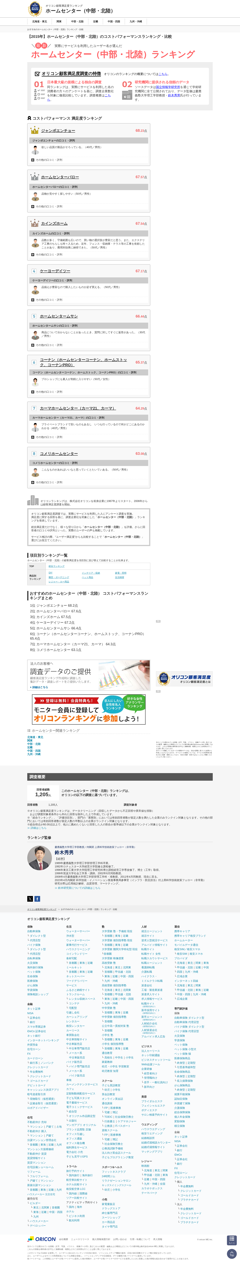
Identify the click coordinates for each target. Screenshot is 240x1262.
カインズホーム (54, 223)
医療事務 (115, 1107)
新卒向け (149, 1086)
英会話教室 (108, 1094)
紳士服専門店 (110, 1212)
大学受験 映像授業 (113, 958)
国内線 (73, 1193)
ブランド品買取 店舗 (78, 1129)
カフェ (70, 1088)
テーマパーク (149, 1192)
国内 (71, 1206)
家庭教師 (107, 1061)
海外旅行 (87, 1175)
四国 (179, 971)
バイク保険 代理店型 (186, 1031)
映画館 (145, 1165)
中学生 (119, 1057)
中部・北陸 (34, 743)
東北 (36, 1207)
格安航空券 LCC (76, 1188)
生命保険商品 (182, 1071)
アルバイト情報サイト (154, 944)
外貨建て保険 (182, 1103)
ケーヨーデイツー (55, 271)
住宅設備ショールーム (40, 1167)
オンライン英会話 (112, 1098)
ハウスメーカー (39, 1221)
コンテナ (74, 1003)
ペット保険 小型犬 (185, 1049)
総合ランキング (57, 566)
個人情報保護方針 (101, 1239)
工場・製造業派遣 (152, 989)
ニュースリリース (80, 1239)
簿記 (115, 1112)
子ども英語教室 (111, 1085)
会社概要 (63, 1239)
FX (29, 1053)
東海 (43, 1144)
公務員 (108, 1125)
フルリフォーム (39, 1176)
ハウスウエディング (153, 1129)
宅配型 (73, 1007)
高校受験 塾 (109, 962)
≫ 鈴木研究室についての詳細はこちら (78, 887)
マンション (36, 1126)
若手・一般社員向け (156, 1082)
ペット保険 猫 (182, 1053)
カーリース (72, 1030)
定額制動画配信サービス (80, 1093)
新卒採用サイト (150, 1011)
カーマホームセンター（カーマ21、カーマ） (78, 408)
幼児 (107, 1089)
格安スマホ (196, 953)
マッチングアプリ (152, 1151)
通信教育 (107, 1052)
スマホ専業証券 (36, 1026)
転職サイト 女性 (151, 953)
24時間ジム (108, 1176)
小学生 (130, 1057)
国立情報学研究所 (168, 87)
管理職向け (150, 1077)
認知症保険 (181, 1098)
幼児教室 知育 (110, 1070)
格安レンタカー (75, 1025)
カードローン (35, 1058)
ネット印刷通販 (150, 1055)
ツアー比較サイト (76, 1197)
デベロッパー (38, 1225)
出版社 (73, 1120)
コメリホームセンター (59, 454)
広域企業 (182, 976)
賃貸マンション (36, 1162)
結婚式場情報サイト (153, 1147)
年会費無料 (36, 1071)
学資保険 (32, 989)
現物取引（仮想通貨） (43, 1098)
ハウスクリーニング (78, 949)
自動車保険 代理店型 (186, 1022)
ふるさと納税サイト (78, 989)
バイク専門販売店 (79, 1066)
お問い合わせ (120, 1239)
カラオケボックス (152, 1188)
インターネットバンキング (43, 1040)
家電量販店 (108, 1204)
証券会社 (35, 1017)
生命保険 (32, 976)
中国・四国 (34, 750)
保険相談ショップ (37, 994)
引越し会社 (72, 1012)
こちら (163, 74)
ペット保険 (34, 971)
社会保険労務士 (124, 1116)
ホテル (70, 1211)
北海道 (108, 967)
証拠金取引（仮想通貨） (44, 1103)
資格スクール (110, 1130)
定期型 (192, 1062)
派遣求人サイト (150, 994)
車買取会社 (72, 1034)
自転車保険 (34, 958)
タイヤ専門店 (110, 1226)
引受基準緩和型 (186, 1067)
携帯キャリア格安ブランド (190, 935)
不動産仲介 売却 (37, 1122)
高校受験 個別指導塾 (114, 985)
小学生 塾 (107, 1034)
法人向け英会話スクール (116, 1152)
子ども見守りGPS (77, 1156)
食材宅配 (71, 958)
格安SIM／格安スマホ (187, 949)
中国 (206, 967)
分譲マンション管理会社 (41, 1140)
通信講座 (107, 1103)
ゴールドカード (39, 1080)
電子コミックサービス (79, 1106)
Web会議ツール (150, 1064)
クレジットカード (37, 1067)
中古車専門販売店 (79, 1048)
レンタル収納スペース (82, 998)
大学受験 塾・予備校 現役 (117, 931)
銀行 (32, 1022)
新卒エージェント (152, 1018)
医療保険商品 (182, 1058)
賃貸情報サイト (36, 1158)
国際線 (83, 1193)
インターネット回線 (186, 980)
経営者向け (150, 1073)
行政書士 (109, 1121)
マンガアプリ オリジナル (81, 1124)
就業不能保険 (182, 1094)
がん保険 (32, 985)
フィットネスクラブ (114, 1171)
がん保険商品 (182, 1085)
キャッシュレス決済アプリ (43, 1089)
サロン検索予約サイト (154, 1114)
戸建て (50, 1126)
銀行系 (34, 1062)
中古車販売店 (74, 1043)
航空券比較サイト (76, 1179)
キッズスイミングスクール (116, 1185)
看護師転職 (148, 967)
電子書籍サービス (76, 1102)
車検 (69, 1080)
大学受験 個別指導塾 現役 (117, 940)
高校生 (108, 1057)
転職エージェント (152, 962)
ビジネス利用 (77, 1216)
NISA (30, 1013)
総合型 (73, 1111)
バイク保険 (34, 944)
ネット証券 (34, 1008)
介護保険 (179, 1107)
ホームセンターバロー (60, 177)
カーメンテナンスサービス (82, 1084)
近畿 (30, 747)
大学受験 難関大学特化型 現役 (120, 949)
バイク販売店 (74, 1061)
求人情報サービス (152, 998)
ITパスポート (123, 1125)
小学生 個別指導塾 (113, 1043)
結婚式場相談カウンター (156, 1142)
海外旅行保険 (35, 967)
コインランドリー (76, 953)
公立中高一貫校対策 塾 (115, 1025)
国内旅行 (74, 1175)
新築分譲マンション (39, 1185)
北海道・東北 (35, 737)
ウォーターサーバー (78, 931)
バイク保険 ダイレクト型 (189, 1026)
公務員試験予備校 (112, 1148)
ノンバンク (47, 1062)
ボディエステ (149, 1110)
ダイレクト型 (38, 935)
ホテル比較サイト (76, 1184)
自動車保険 (34, 931)
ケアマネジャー (127, 1121)
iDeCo (178, 1154)
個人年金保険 (182, 1116)
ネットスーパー (75, 976)
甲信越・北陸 (123, 971)
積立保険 (179, 1125)
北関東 (45, 1207)
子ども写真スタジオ (78, 1098)
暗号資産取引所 (36, 1094)
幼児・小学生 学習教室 (115, 1066)
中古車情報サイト (76, 1039)
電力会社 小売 (74, 1152)
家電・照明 (120, 573)
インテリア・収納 (91, 573)
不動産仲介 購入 (37, 1131)
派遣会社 (146, 985)
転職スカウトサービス (154, 958)
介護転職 (146, 971)
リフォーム (34, 1171)
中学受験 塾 (109, 1007)
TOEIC (108, 1116)
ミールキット (74, 967)
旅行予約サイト (75, 1170)
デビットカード (36, 1085)
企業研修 (146, 1068)
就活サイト (148, 935)
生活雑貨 (119, 577)
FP (106, 1107)
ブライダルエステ (152, 1101)
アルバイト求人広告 (153, 1036)
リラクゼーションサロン (116, 1180)
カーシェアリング (76, 1016)
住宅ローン (34, 1049)
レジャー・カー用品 (59, 581)
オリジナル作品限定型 (82, 1116)
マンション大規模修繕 (40, 1149)
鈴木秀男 (174, 95)
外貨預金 (32, 1044)
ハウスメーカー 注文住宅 (41, 1194)
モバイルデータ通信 (186, 944)
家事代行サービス (76, 944)
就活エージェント (152, 931)
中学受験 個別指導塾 (114, 1016)
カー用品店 (108, 1222)
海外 (79, 1206)
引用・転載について (140, 1239)
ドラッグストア (111, 1208)
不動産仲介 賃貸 (37, 1153)
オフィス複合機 (75, 1143)
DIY (50, 572)
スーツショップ (111, 1217)
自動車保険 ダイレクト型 (189, 1017)
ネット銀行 (34, 1035)
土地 (59, 1126)
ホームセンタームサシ (59, 316)
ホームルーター (183, 940)
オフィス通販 (74, 1138)
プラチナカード (189, 1199)
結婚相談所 (148, 1137)
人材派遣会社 (149, 1031)
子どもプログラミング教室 (118, 1157)
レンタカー (72, 1021)
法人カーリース (150, 1050)
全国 (162, 1183)
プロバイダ (181, 958)
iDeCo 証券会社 (36, 1031)
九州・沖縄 (34, 754)
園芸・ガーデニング (59, 577)
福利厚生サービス (76, 1147)
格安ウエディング (152, 1133)
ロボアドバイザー (37, 1107)
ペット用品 (87, 577)
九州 (59, 1144)
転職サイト (148, 949)
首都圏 (34, 1144)
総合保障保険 (182, 1112)
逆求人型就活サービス (154, 940)
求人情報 (157, 1239)
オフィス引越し (75, 1134)
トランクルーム (75, 994)
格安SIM (182, 953)
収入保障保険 (185, 1080)
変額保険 (179, 1121)
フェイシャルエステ (153, 1105)
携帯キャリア (182, 931)
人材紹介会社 (149, 1024)
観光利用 (74, 1220)
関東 (30, 740)
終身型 (181, 1062)
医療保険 (32, 980)
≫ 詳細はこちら (37, 827)
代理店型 (35, 940)
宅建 (107, 1112)
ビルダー (35, 1203)
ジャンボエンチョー (58, 131)
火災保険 (32, 962)
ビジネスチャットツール (156, 1059)
